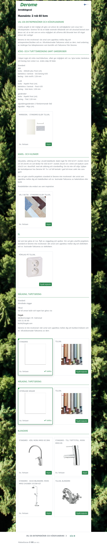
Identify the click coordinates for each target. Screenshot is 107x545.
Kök (72, 536)
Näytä (49, 144)
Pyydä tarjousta (45, 284)
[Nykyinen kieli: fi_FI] (86, 4)
